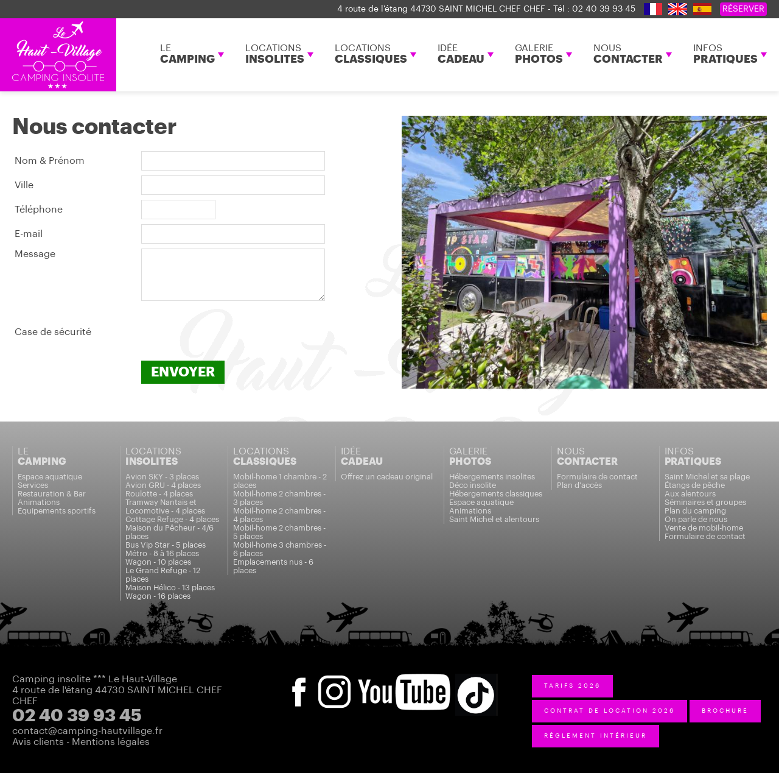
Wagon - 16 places (157, 596)
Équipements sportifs (57, 511)
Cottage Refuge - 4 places (172, 519)
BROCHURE (725, 711)
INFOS (725, 54)
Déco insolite (472, 485)
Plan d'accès (579, 485)
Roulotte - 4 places (159, 494)
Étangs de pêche (695, 485)
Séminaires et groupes (705, 502)
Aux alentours (690, 494)
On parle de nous (696, 519)
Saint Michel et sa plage (707, 477)
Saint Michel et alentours (494, 519)
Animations (39, 502)
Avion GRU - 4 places (163, 485)
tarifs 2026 (572, 686)
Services (33, 485)
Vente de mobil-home (704, 528)
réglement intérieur (595, 736)
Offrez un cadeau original (387, 477)
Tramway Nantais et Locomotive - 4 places (165, 506)
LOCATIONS (274, 54)
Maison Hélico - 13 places (170, 587)
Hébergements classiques (495, 494)
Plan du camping (695, 511)
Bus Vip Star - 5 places (165, 545)
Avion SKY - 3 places (162, 477)
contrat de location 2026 (609, 711)
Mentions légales (111, 742)
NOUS (628, 54)
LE (187, 54)
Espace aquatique (50, 477)
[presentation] (233, 332)
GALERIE (539, 54)
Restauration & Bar (52, 494)
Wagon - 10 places (158, 562)
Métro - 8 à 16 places (162, 553)
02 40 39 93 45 (603, 9)
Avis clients (38, 742)
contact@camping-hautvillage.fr (87, 731)
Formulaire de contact (597, 477)
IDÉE (461, 54)
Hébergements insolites (492, 477)
